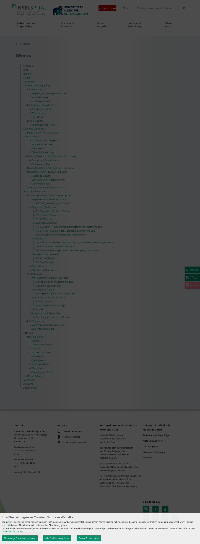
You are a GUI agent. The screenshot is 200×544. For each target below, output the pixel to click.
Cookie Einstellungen (89, 538)
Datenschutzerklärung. (12, 531)
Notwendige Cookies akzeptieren (19, 538)
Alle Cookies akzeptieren (57, 538)
